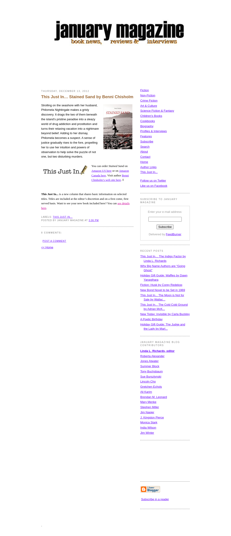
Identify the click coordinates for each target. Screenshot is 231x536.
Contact (145, 156)
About (144, 151)
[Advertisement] (123, 68)
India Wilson (148, 427)
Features (146, 136)
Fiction (144, 90)
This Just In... (63, 217)
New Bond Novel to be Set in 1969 (162, 290)
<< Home (47, 247)
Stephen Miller (149, 407)
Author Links (148, 167)
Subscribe (146, 141)
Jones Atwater (149, 361)
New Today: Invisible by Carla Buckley (165, 314)
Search (144, 146)
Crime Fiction (149, 100)
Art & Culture (148, 105)
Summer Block (149, 366)
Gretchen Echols (151, 386)
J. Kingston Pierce (152, 417)
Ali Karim (146, 392)
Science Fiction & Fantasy (157, 110)
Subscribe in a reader (155, 499)
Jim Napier (147, 412)
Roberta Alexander (152, 356)
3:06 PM (94, 220)
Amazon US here (101, 170)
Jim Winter (147, 432)
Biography (147, 126)
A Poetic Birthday (151, 319)
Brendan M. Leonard (153, 397)
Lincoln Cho (148, 381)
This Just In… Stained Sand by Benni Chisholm (87, 97)
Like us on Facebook (153, 185)
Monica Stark (148, 422)
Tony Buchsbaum (151, 371)
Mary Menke (148, 402)
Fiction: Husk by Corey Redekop (161, 285)
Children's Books (151, 116)
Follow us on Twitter (153, 180)
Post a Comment (54, 241)
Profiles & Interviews (153, 131)
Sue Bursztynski (150, 376)
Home (144, 162)
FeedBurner (173, 234)
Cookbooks (147, 121)
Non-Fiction (147, 95)
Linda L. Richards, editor (157, 351)
